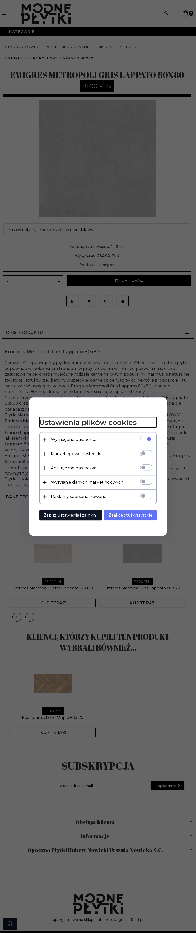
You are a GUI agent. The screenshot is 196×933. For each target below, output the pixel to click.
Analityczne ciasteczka (73, 468)
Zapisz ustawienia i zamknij (71, 515)
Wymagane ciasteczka (73, 439)
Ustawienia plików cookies (88, 422)
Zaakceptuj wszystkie (130, 515)
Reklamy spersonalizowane (78, 496)
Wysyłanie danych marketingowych (87, 482)
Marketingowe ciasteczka (77, 453)
